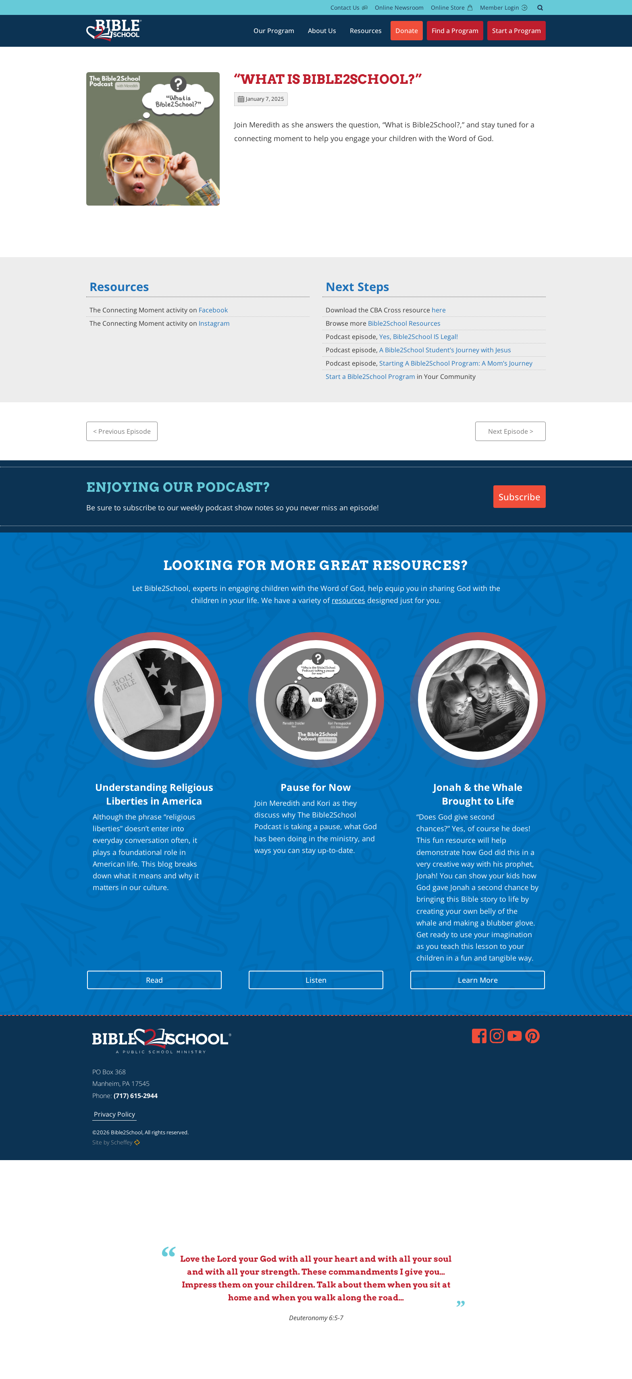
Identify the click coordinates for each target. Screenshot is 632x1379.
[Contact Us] (349, 7)
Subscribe (520, 497)
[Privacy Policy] (114, 1114)
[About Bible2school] (322, 30)
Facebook (213, 310)
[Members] (503, 7)
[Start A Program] (516, 30)
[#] (540, 7)
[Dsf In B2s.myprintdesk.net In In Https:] (452, 7)
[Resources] (366, 30)
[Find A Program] (455, 30)
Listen (316, 980)
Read (154, 980)
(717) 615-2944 (136, 1095)
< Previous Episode (122, 431)
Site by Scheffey (112, 1142)
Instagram (214, 323)
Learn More (478, 980)
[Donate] (407, 30)
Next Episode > (510, 431)
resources (348, 600)
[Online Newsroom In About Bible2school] (399, 7)
